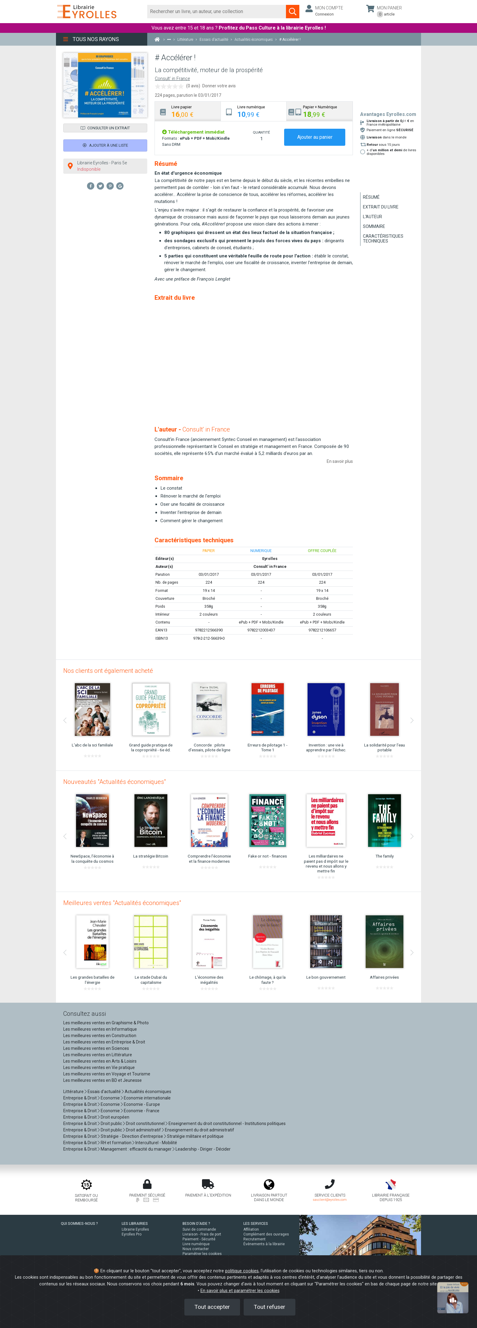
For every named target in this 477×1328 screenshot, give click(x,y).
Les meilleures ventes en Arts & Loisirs (100, 1061)
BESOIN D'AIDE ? (196, 1223)
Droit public (111, 1123)
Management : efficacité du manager (136, 1149)
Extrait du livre (381, 206)
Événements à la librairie (264, 1244)
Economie (110, 1098)
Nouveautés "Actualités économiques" (114, 781)
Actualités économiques (148, 1091)
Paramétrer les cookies (202, 1254)
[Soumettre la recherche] (292, 11)
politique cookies (242, 1271)
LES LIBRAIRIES (135, 1223)
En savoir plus (340, 461)
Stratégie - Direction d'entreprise (132, 1136)
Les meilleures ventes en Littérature (97, 1054)
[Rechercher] (216, 11)
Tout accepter (212, 1306)
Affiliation (251, 1229)
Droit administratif (143, 1129)
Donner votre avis (219, 85)
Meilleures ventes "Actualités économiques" (122, 903)
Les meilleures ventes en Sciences (96, 1048)
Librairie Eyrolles (135, 1229)
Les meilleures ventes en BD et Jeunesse (102, 1080)
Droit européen (115, 1117)
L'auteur (372, 216)
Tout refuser (269, 1306)
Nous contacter (196, 1249)
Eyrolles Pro (131, 1234)
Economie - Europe (142, 1104)
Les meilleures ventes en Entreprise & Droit (104, 1042)
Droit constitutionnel (145, 1123)
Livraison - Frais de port (202, 1234)
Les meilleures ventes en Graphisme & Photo (106, 1022)
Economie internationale (147, 1098)
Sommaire (374, 226)
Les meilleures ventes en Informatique (100, 1029)
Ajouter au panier (315, 137)
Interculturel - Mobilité (156, 1142)
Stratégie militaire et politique (195, 1136)
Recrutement (254, 1239)
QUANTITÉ (261, 132)
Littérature (73, 1091)
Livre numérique (196, 1244)
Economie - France (141, 1110)
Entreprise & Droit (80, 1098)
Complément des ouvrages (266, 1234)
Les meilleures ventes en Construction (99, 1035)
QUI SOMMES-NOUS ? (79, 1223)
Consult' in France (172, 78)
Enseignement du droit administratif (199, 1129)
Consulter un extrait (105, 128)
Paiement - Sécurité (199, 1239)
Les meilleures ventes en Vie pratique (99, 1067)
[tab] (188, 111)
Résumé (371, 197)
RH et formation (116, 1142)
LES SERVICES (255, 1223)
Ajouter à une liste (105, 145)
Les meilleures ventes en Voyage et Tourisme (106, 1073)
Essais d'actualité (104, 1091)
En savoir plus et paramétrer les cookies (240, 1290)
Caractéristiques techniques (383, 238)
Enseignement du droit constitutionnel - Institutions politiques (227, 1123)
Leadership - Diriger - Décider (203, 1149)
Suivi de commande (199, 1229)
